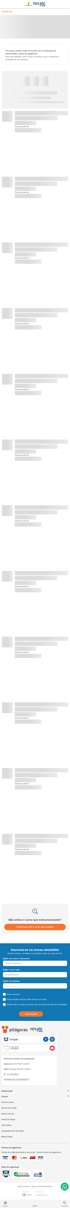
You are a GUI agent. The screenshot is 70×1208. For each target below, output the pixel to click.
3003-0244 (8, 1064)
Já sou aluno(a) (13, 994)
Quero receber (31, 1014)
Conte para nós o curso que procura (35, 927)
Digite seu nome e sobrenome (16, 958)
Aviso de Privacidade (58, 1004)
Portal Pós (7, 12)
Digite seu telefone (11, 981)
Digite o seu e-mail (11, 970)
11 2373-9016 (11, 1074)
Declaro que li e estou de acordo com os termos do (37, 1004)
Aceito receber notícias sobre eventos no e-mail (26, 999)
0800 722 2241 (10, 1069)
